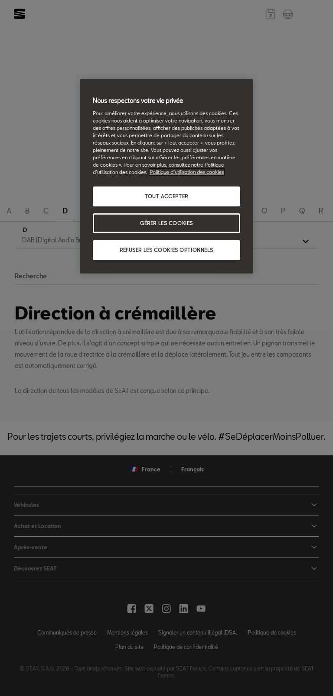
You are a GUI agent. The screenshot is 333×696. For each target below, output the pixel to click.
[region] (166, 176)
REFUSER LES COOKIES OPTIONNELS (166, 250)
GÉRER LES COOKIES (166, 223)
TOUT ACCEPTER (166, 196)
